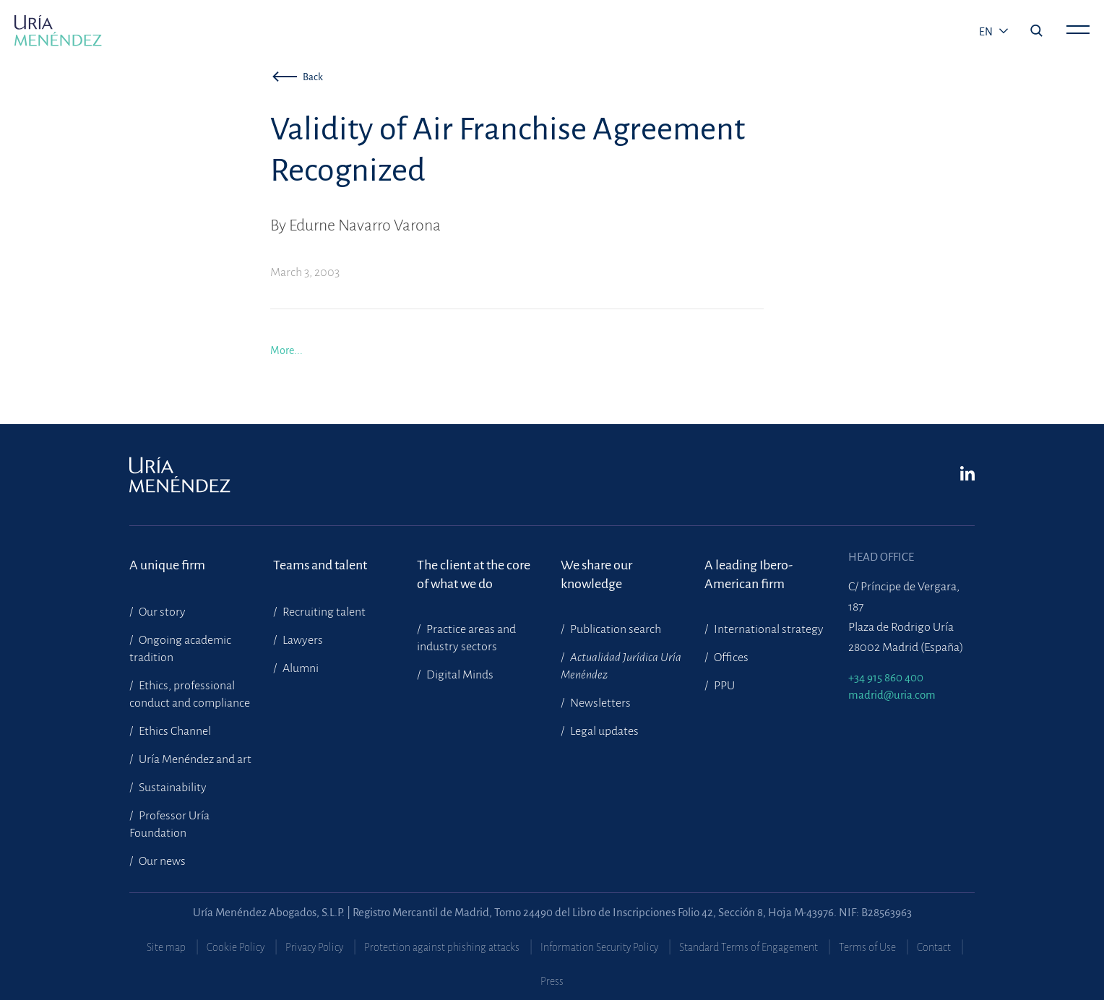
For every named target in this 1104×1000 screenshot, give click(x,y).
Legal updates (603, 731)
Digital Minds (458, 674)
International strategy (768, 629)
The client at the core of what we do (473, 574)
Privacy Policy (314, 947)
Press (552, 981)
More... (286, 350)
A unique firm (167, 565)
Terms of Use (867, 947)
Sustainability (172, 787)
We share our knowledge (596, 574)
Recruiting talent (323, 611)
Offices (730, 657)
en (987, 32)
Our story (161, 611)
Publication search (614, 629)
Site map (166, 947)
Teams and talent (320, 565)
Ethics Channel (174, 731)
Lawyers (301, 640)
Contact (934, 947)
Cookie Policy (235, 947)
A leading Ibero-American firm (748, 574)
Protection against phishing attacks (441, 947)
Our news (161, 861)
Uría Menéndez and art (194, 759)
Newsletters (599, 703)
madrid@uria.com (892, 695)
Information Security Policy (599, 947)
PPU (723, 685)
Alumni (299, 668)
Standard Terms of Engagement (748, 947)
